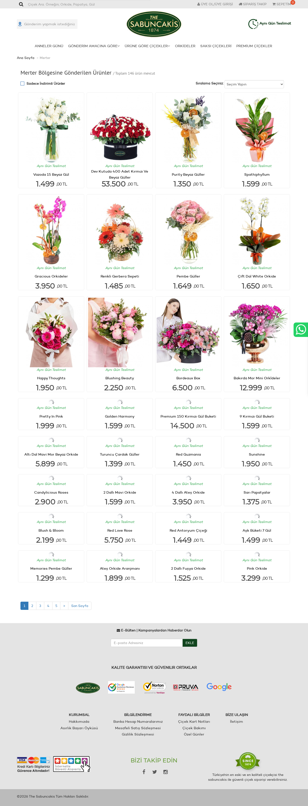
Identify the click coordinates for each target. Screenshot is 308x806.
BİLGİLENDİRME (138, 714)
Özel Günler (194, 734)
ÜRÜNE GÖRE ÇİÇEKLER (147, 45)
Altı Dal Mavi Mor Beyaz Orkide (51, 454)
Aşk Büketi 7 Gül (257, 530)
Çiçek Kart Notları (194, 721)
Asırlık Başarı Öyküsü (79, 728)
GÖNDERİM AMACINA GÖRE (94, 45)
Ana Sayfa (25, 58)
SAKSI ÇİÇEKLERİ (215, 45)
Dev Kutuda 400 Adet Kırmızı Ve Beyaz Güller (119, 174)
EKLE (190, 642)
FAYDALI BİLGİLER (194, 714)
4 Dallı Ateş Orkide (188, 492)
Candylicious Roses (51, 492)
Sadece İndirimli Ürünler (45, 83)
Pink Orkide (257, 568)
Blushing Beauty (119, 378)
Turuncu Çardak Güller (120, 454)
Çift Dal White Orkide (257, 276)
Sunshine (257, 454)
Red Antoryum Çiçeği (188, 530)
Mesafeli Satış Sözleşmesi (138, 728)
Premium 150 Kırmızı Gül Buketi (188, 416)
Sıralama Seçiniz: (210, 83)
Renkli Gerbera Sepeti (120, 276)
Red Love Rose (119, 530)
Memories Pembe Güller (51, 568)
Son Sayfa (79, 605)
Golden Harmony (120, 416)
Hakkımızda (79, 721)
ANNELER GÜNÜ (49, 45)
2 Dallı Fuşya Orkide (188, 568)
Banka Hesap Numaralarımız (138, 721)
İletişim (236, 721)
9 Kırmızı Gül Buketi (257, 416)
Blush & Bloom (51, 530)
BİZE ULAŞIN (236, 714)
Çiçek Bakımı (194, 728)
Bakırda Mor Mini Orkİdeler (257, 378)
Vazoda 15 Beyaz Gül (51, 174)
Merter (45, 58)
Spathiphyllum (257, 174)
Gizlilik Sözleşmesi (138, 734)
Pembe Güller (188, 276)
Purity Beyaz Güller (188, 174)
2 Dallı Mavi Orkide (119, 492)
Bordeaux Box (188, 378)
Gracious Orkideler (51, 276)
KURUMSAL (79, 714)
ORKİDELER (185, 45)
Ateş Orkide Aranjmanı (120, 568)
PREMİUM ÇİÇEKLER (254, 45)
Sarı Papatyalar (257, 492)
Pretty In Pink (51, 416)
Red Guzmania (188, 454)
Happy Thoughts (51, 378)
